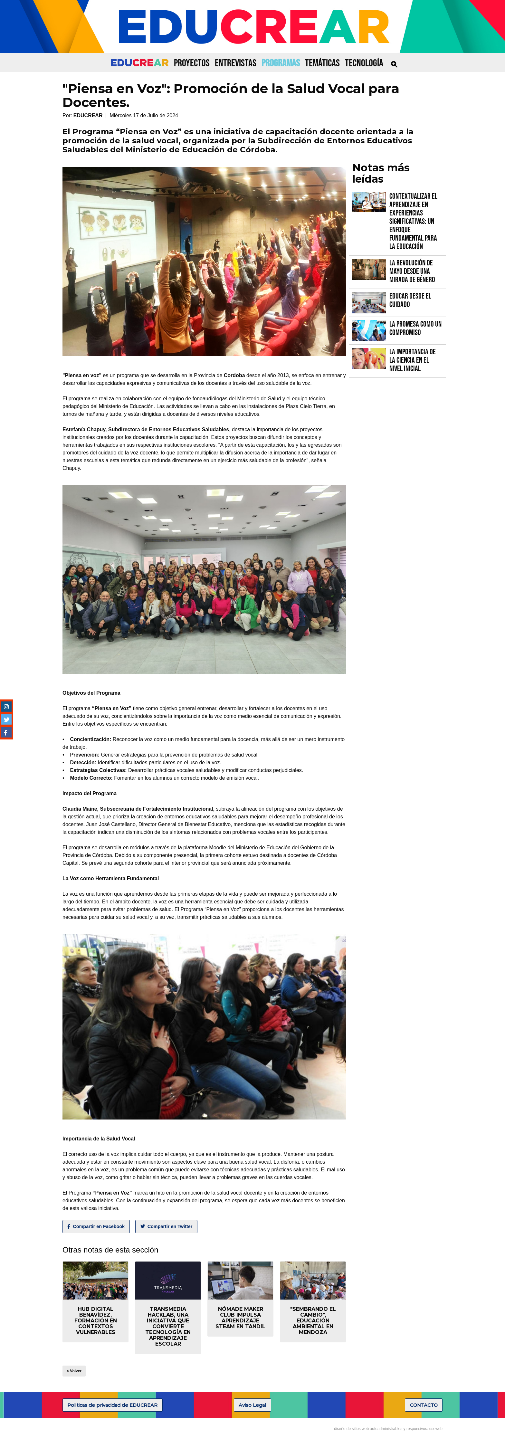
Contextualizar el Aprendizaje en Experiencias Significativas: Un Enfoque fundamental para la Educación (413, 221)
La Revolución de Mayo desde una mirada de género (412, 271)
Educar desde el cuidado (410, 300)
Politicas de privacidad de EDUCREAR (112, 1405)
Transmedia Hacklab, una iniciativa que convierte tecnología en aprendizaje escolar (168, 1326)
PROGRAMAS (281, 63)
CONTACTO (424, 1405)
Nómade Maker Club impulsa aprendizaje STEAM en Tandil (240, 1317)
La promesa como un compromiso (415, 328)
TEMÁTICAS (322, 63)
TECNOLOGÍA (364, 63)
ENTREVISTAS (235, 63)
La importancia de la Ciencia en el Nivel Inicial (412, 360)
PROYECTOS (192, 63)
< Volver (74, 1371)
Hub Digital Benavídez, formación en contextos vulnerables (95, 1320)
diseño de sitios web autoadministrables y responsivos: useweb (388, 1428)
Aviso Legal (252, 1405)
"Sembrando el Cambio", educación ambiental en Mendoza (313, 1320)
